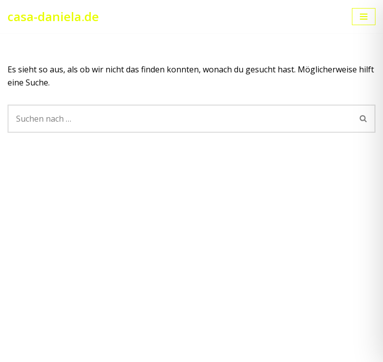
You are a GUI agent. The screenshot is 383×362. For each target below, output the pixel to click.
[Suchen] (180, 119)
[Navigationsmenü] (363, 16)
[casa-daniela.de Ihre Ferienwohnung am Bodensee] (53, 16)
